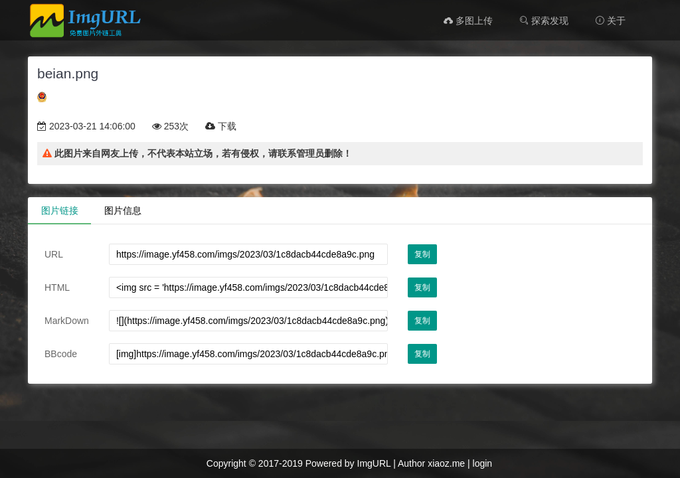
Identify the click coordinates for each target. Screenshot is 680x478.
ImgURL (374, 463)
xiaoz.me (446, 463)
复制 (422, 254)
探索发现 (543, 20)
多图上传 (468, 20)
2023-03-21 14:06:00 (86, 126)
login (483, 463)
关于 (610, 20)
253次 (170, 126)
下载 (220, 126)
